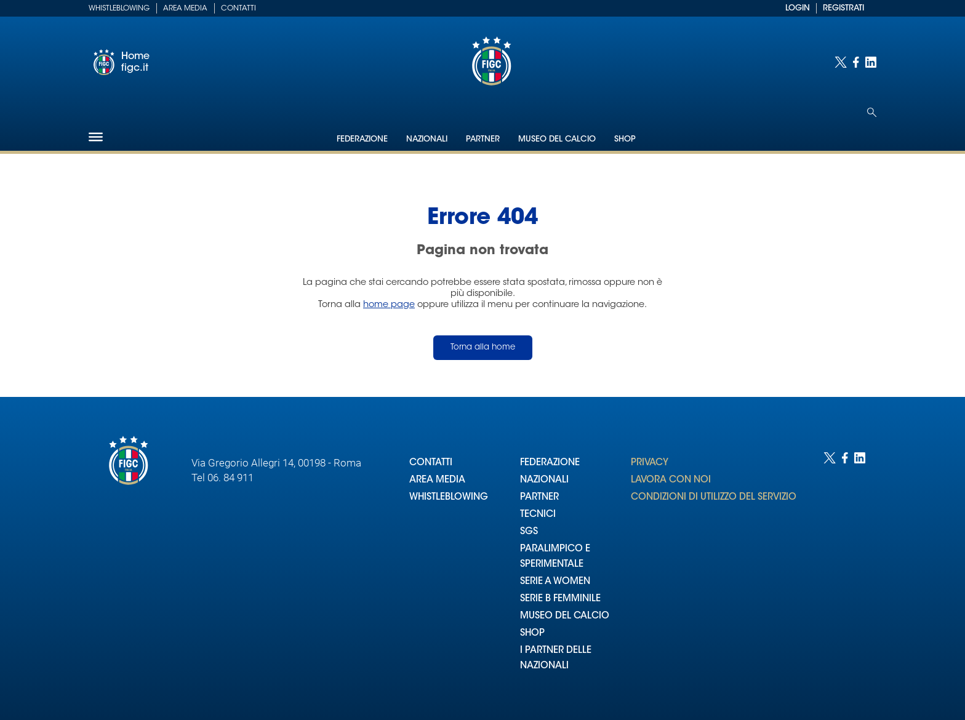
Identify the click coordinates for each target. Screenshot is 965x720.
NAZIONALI (544, 480)
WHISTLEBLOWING (448, 497)
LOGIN (797, 8)
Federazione (362, 139)
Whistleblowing (119, 8)
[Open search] (871, 112)
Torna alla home (482, 347)
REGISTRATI (843, 8)
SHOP (532, 633)
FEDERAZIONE (550, 463)
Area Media (185, 8)
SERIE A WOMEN (555, 581)
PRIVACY (649, 463)
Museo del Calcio (557, 139)
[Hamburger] (96, 137)
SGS (529, 532)
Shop (625, 139)
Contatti (238, 8)
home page (389, 305)
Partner (483, 139)
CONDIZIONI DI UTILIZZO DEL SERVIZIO (713, 497)
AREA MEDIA (437, 480)
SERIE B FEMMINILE (560, 599)
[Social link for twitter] (841, 62)
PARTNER (539, 497)
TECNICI (538, 514)
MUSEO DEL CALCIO (564, 616)
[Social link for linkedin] (870, 62)
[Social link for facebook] (856, 62)
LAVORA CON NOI (671, 480)
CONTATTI (430, 463)
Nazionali (426, 139)
